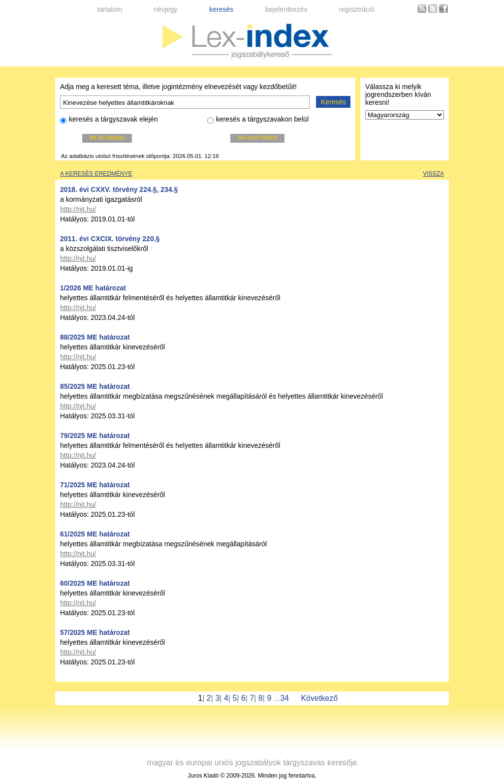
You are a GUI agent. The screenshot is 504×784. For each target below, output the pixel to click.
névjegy (166, 9)
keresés (221, 9)
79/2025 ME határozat (95, 435)
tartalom (110, 9)
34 (284, 698)
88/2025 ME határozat (95, 337)
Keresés (333, 102)
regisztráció (357, 9)
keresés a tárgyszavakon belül (258, 120)
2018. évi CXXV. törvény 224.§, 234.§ (119, 189)
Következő (319, 698)
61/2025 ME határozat (95, 534)
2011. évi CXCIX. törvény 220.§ (109, 239)
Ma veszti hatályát (257, 137)
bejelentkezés (286, 9)
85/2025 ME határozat (95, 386)
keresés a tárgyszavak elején (109, 120)
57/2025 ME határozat (95, 632)
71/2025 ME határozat (95, 485)
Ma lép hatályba (107, 137)
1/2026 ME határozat (93, 288)
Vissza (433, 173)
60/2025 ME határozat (95, 583)
